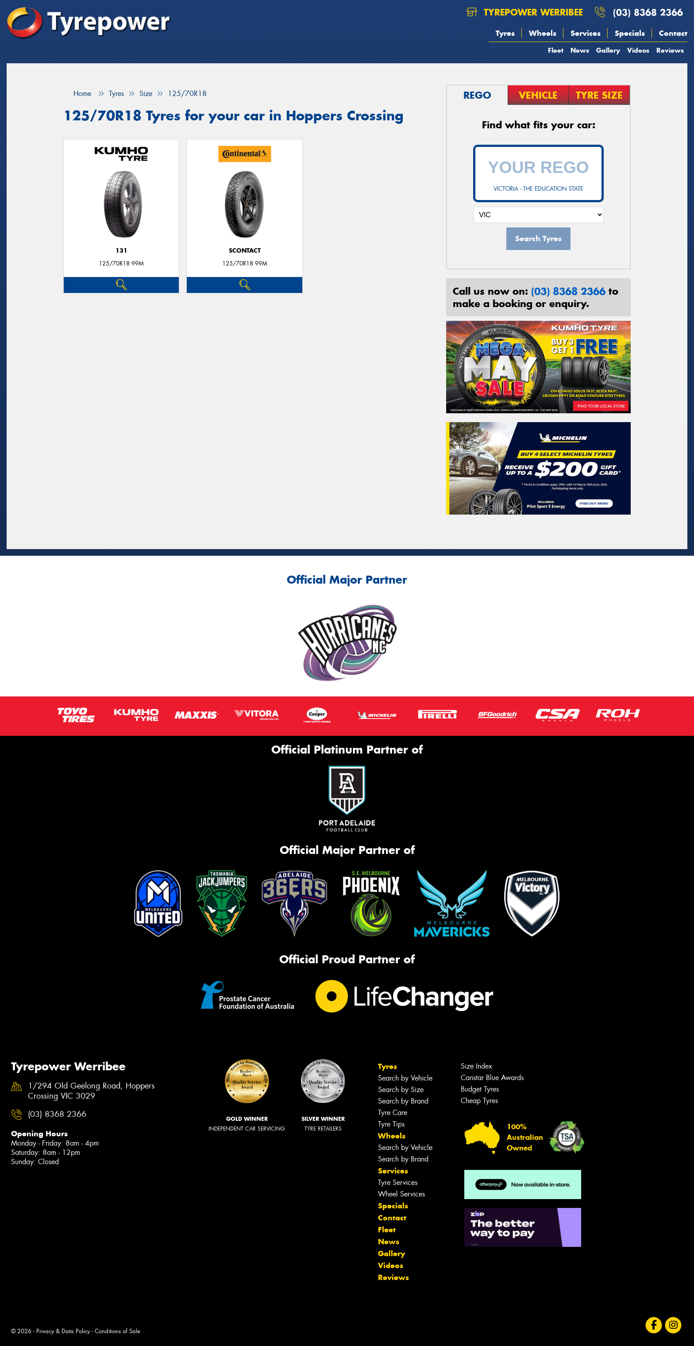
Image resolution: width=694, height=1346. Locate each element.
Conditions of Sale (117, 1331)
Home (77, 93)
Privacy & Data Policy (63, 1331)
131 (121, 250)
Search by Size (401, 1089)
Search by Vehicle (405, 1078)
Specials (630, 33)
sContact (245, 250)
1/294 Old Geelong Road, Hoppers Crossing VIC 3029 (91, 1091)
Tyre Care (392, 1112)
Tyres (505, 33)
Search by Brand (403, 1101)
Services (586, 33)
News (580, 50)
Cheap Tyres (479, 1100)
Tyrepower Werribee (525, 12)
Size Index (476, 1066)
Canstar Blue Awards (492, 1077)
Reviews (670, 50)
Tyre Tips (391, 1124)
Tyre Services (397, 1182)
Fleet (555, 50)
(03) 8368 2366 (648, 12)
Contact (673, 33)
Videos (638, 50)
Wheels (542, 33)
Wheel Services (401, 1194)
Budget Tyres (480, 1089)
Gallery (608, 50)
